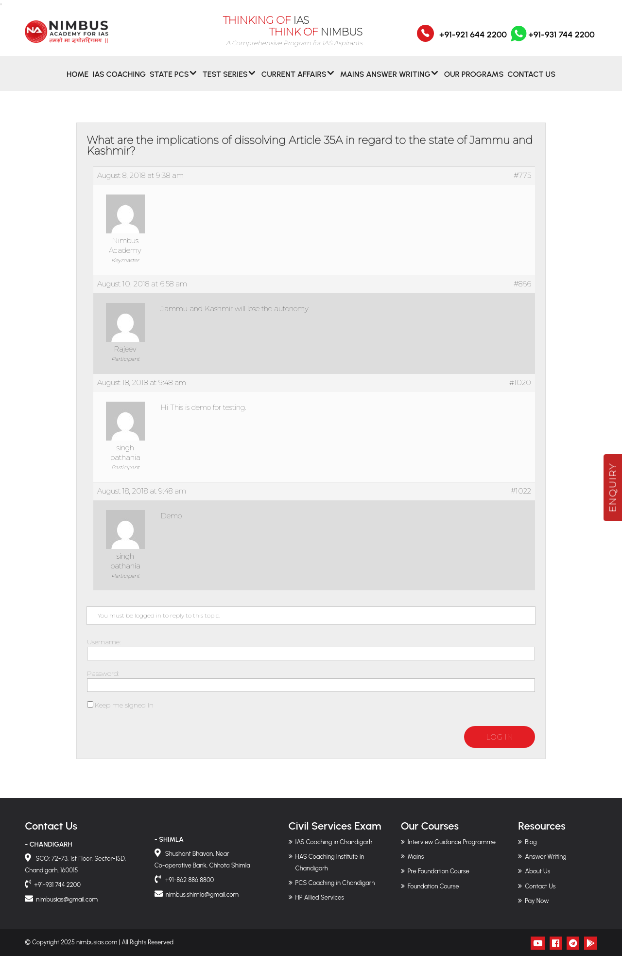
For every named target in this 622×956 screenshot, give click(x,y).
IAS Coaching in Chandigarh (334, 842)
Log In (499, 737)
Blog (530, 842)
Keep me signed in (124, 705)
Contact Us (531, 79)
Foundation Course (433, 886)
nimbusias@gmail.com (67, 899)
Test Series (225, 79)
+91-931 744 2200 (552, 40)
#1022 (521, 491)
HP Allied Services (319, 897)
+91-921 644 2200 (473, 40)
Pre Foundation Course (438, 871)
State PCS (169, 79)
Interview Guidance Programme (452, 842)
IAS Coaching (119, 79)
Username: (104, 641)
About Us (537, 871)
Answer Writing (545, 856)
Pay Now (537, 900)
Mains (416, 856)
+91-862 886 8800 (189, 880)
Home (77, 79)
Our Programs (474, 79)
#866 (522, 283)
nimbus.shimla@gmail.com (202, 894)
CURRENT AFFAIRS (294, 79)
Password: (103, 673)
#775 (522, 175)
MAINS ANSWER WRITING (385, 79)
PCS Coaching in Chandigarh (335, 882)
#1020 (520, 382)
